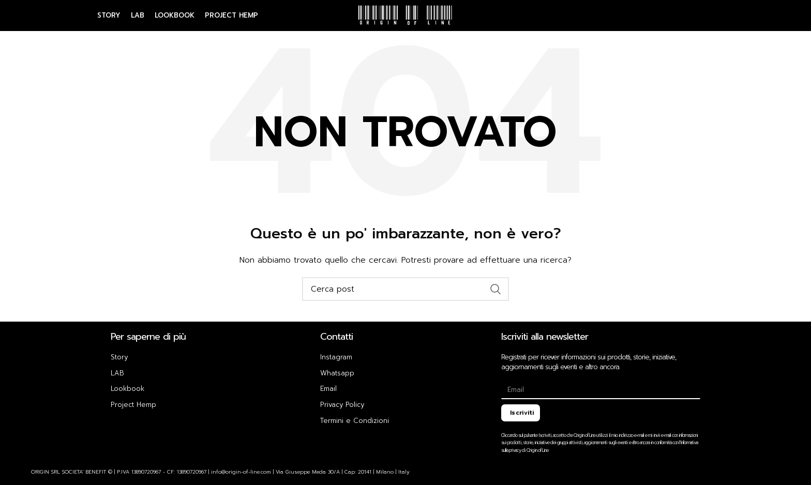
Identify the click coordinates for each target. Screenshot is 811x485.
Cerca (495, 289)
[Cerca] (405, 289)
